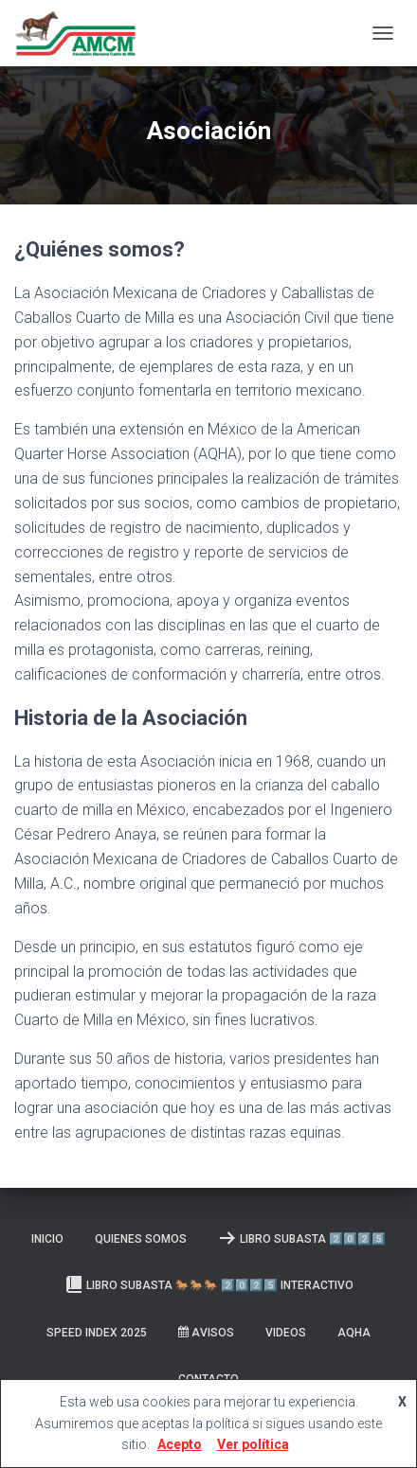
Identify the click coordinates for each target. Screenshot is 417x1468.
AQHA (354, 1332)
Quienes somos (141, 1239)
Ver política (253, 1444)
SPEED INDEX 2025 (96, 1332)
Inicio (47, 1239)
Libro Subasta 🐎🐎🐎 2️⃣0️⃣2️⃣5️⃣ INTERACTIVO (209, 1284)
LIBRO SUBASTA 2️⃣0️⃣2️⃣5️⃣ (302, 1238)
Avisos (206, 1332)
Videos (285, 1332)
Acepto (179, 1444)
